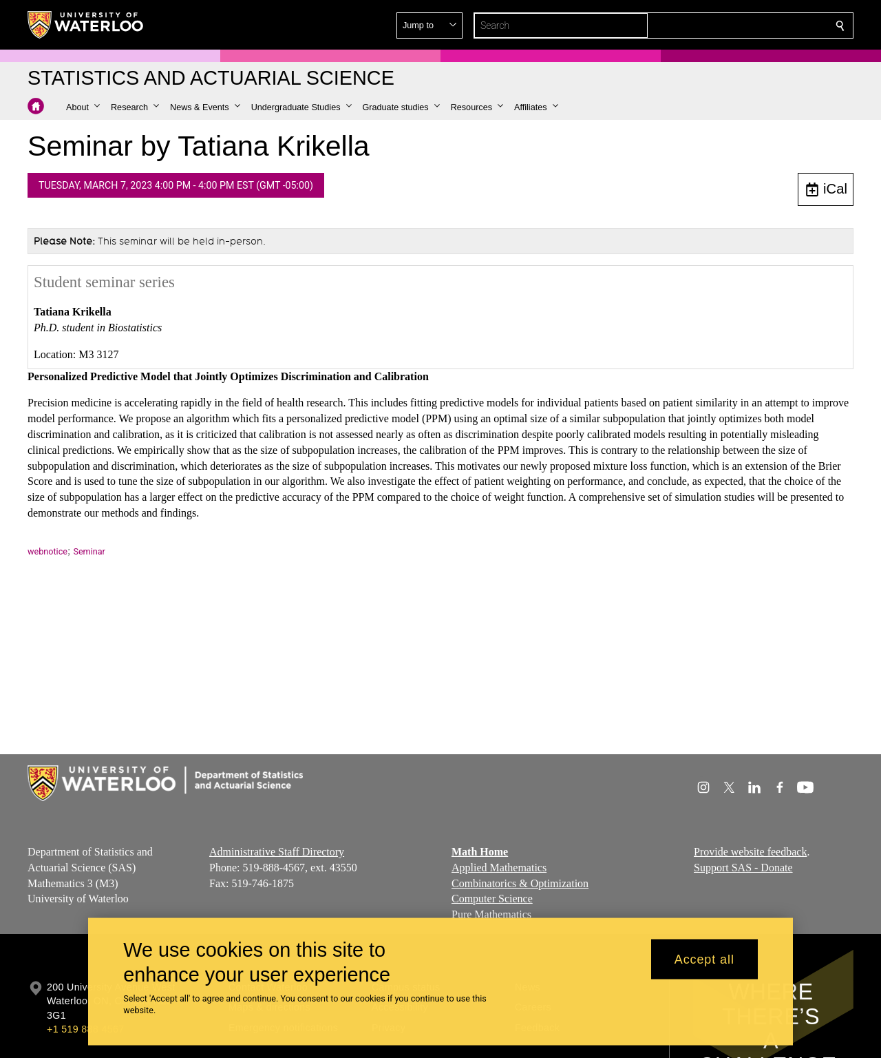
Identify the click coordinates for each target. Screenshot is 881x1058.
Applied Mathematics (499, 867)
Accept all (704, 959)
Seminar (89, 551)
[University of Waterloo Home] (86, 25)
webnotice (47, 551)
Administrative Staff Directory (276, 852)
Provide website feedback (750, 852)
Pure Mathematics (491, 914)
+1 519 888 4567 (85, 1029)
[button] (740, 25)
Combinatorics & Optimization (520, 883)
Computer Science (492, 898)
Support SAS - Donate (743, 867)
